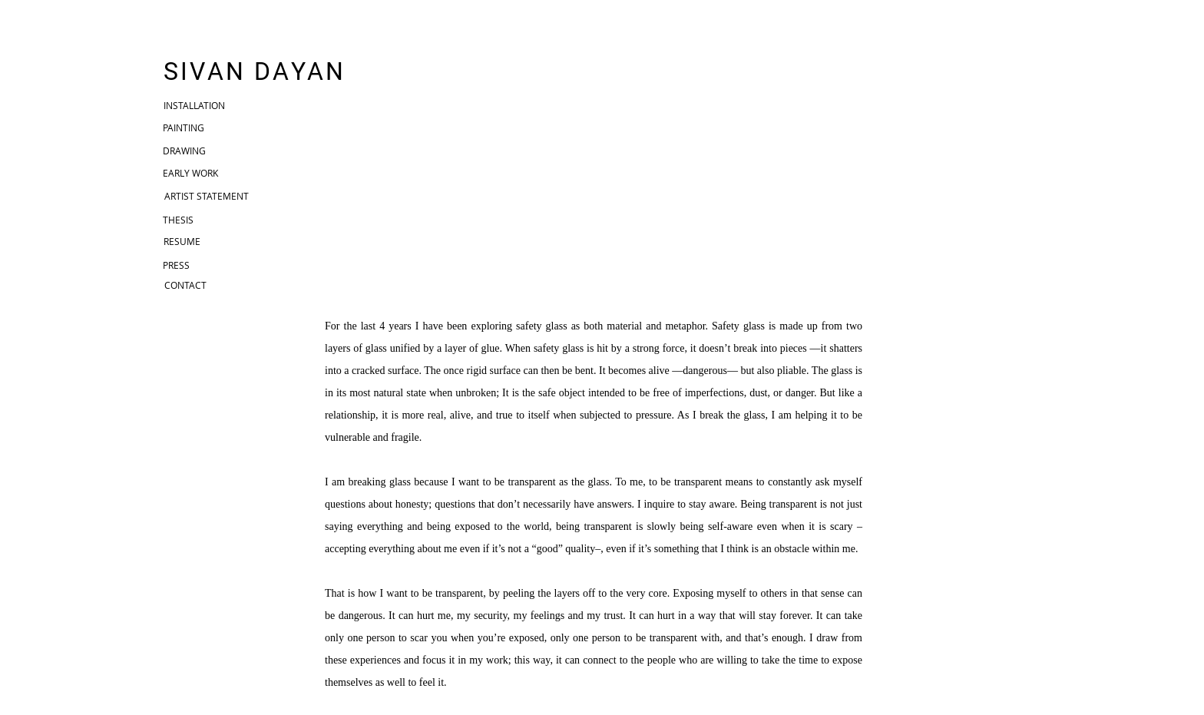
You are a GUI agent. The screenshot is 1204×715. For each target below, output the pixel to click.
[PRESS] (176, 265)
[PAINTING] (183, 127)
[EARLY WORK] (190, 173)
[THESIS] (178, 219)
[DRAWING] (184, 150)
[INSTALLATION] (194, 105)
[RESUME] (182, 241)
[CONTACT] (185, 285)
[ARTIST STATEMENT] (206, 196)
